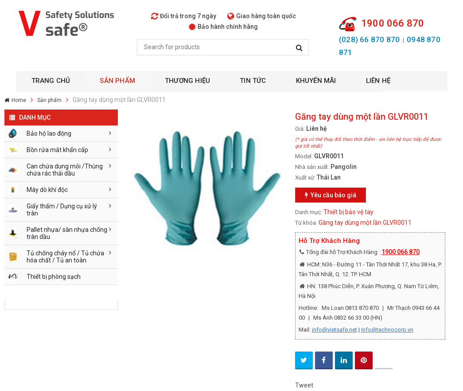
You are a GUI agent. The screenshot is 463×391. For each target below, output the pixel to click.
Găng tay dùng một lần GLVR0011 (365, 222)
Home (19, 100)
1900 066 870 (400, 251)
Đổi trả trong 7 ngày (183, 16)
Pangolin (344, 166)
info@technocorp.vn (387, 329)
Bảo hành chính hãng (223, 26)
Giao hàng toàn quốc (261, 16)
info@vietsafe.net (334, 329)
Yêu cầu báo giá (330, 195)
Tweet (304, 385)
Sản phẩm (49, 100)
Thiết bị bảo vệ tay (348, 211)
